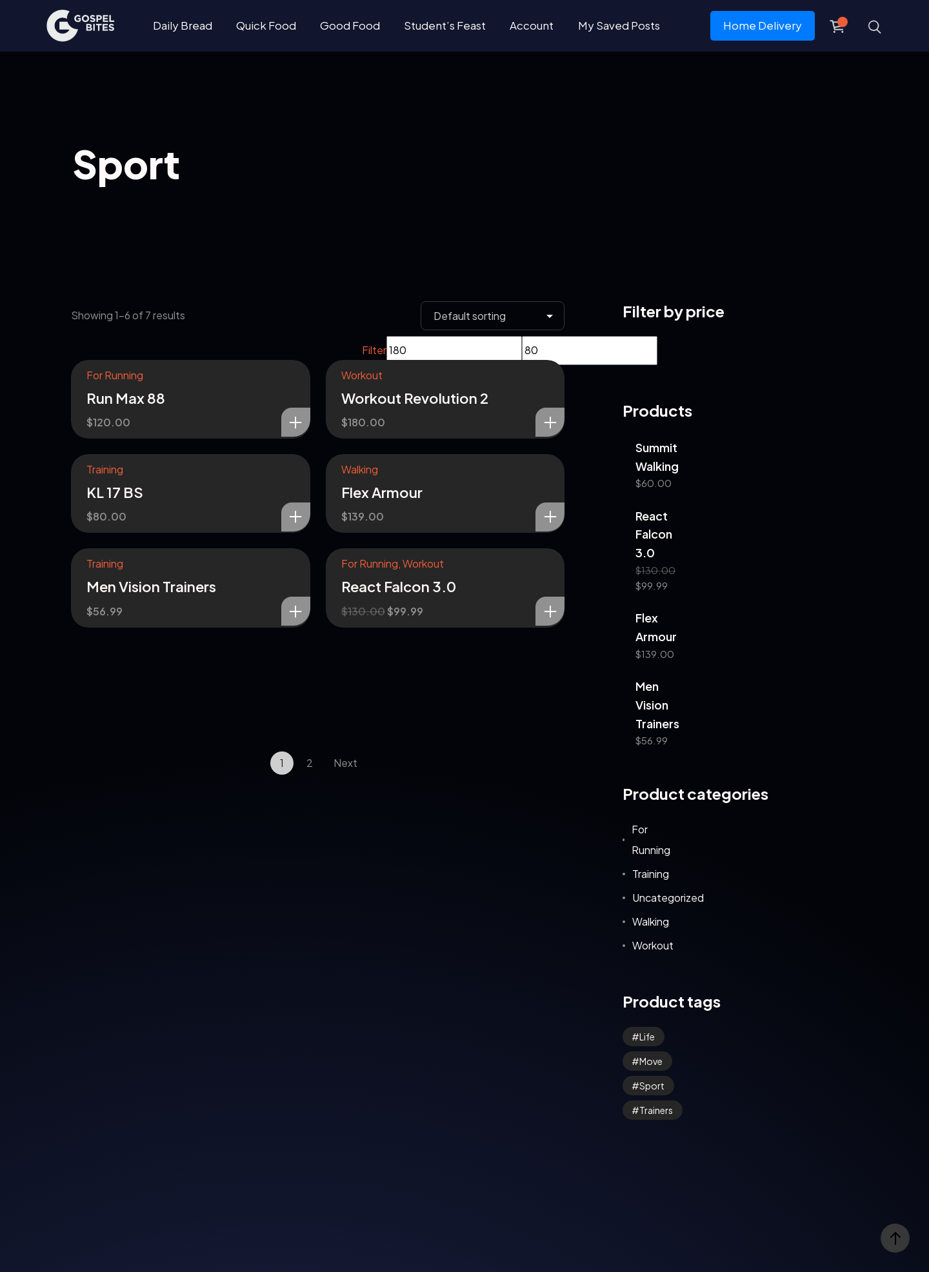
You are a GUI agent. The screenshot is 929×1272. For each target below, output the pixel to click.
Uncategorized (668, 897)
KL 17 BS (114, 492)
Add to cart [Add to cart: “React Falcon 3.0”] (549, 611)
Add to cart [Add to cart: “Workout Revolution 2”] (549, 422)
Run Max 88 (125, 398)
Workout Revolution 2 (414, 398)
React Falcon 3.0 (398, 586)
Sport (651, 1085)
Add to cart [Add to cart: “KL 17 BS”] (295, 517)
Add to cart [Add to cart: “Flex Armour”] (549, 517)
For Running (114, 375)
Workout (362, 375)
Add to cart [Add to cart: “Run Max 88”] (295, 422)
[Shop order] (492, 315)
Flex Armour (382, 492)
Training (104, 469)
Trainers (656, 1110)
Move (651, 1061)
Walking (359, 469)
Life (647, 1036)
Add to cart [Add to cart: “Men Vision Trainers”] (295, 611)
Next (345, 763)
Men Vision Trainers (151, 586)
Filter (374, 350)
